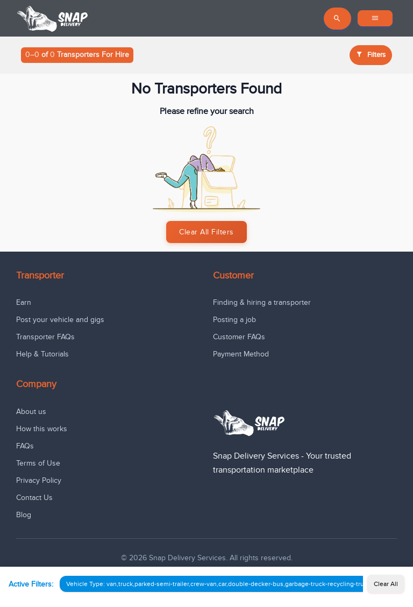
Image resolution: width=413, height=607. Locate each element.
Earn (23, 302)
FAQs (25, 446)
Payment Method (241, 354)
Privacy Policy (38, 480)
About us (31, 411)
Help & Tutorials (42, 354)
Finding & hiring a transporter (262, 302)
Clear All (386, 584)
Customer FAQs (239, 336)
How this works (41, 428)
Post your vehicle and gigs (60, 319)
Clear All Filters (206, 232)
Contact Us (34, 497)
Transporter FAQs (45, 336)
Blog (23, 514)
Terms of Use (38, 463)
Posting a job (234, 319)
